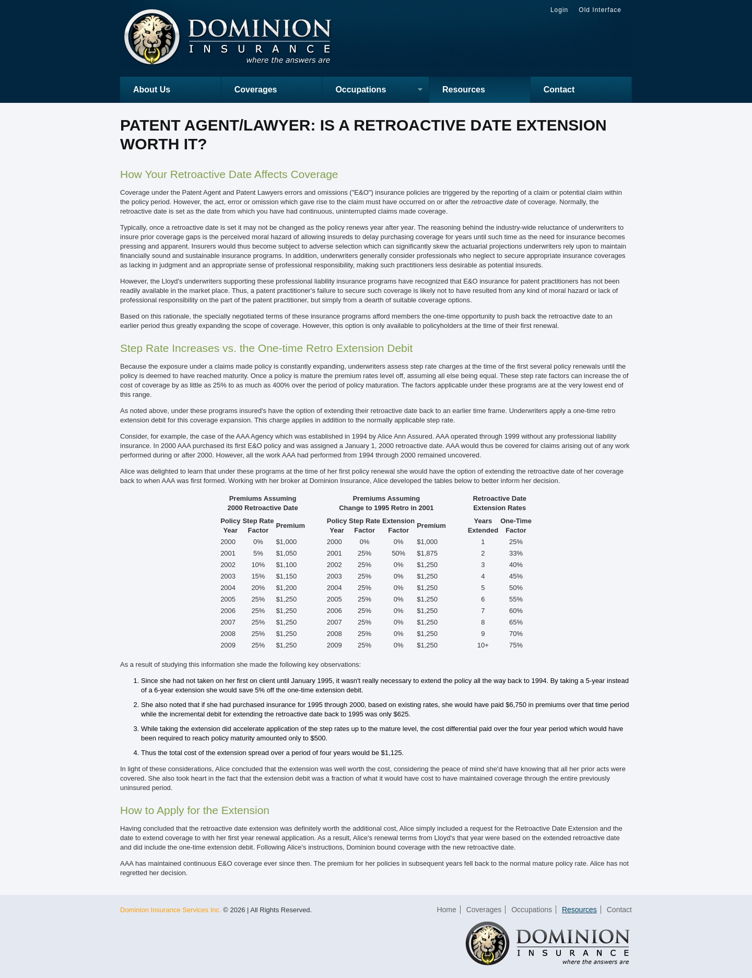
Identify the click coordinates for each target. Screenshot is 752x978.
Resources (463, 89)
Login (559, 10)
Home (446, 909)
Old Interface (600, 10)
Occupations (372, 90)
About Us (151, 89)
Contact (559, 89)
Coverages (255, 89)
